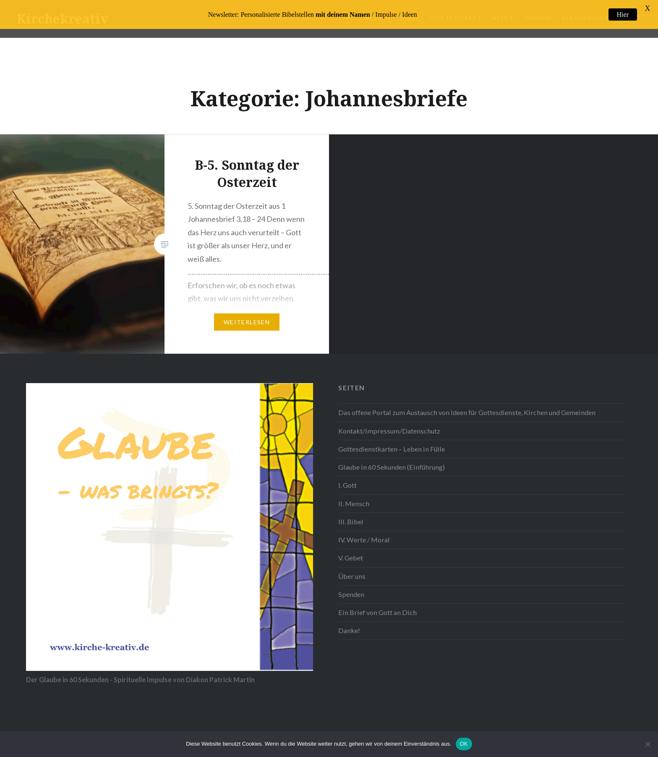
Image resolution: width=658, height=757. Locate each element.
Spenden (351, 583)
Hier (623, 14)
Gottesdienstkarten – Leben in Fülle (391, 438)
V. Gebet (350, 547)
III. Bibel (350, 510)
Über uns (352, 565)
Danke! (349, 619)
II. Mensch (353, 492)
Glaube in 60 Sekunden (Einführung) (391, 456)
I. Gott (347, 474)
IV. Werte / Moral (364, 529)
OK (464, 744)
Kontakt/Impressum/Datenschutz (389, 419)
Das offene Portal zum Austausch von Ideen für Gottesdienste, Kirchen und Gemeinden (466, 401)
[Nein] (647, 744)
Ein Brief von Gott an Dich (377, 601)
